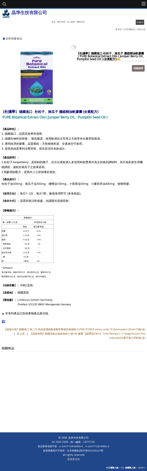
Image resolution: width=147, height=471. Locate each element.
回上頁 (21, 333)
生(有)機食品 (129, 29)
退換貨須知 (73, 459)
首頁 (120, 29)
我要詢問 (138, 68)
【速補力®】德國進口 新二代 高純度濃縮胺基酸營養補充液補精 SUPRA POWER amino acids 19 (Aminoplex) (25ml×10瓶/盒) (74, 329)
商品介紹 (141, 29)
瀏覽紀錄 (80, 21)
